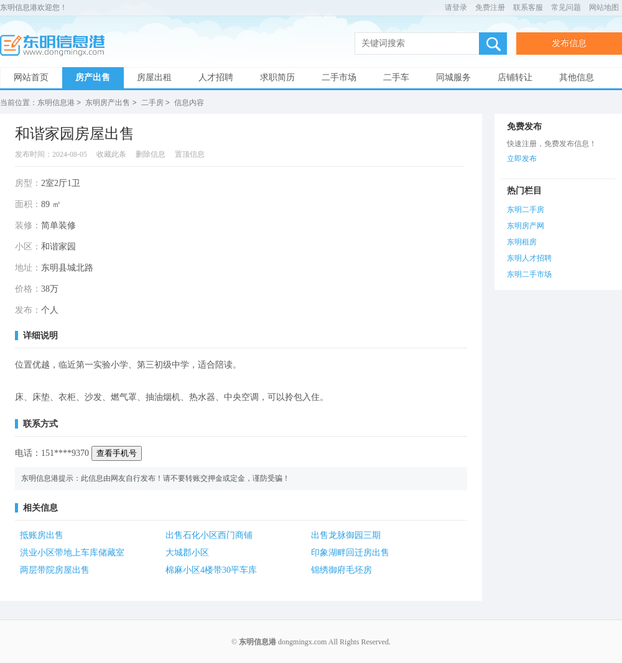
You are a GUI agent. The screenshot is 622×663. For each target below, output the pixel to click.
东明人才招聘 (529, 257)
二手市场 (339, 77)
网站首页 (31, 77)
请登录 (456, 7)
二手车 (396, 77)
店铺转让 (515, 77)
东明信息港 (56, 46)
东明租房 (522, 241)
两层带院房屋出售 (55, 569)
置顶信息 (190, 153)
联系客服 (528, 7)
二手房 (152, 102)
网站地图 (604, 7)
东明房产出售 (107, 102)
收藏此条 (111, 153)
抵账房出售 (41, 534)
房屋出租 (154, 77)
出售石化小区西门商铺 (209, 534)
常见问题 (566, 7)
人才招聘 (215, 77)
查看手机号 (116, 452)
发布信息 (569, 43)
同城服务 (453, 77)
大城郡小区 (187, 552)
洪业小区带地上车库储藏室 (72, 552)
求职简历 (277, 77)
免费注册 (490, 7)
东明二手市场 (529, 273)
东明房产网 (525, 225)
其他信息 (576, 77)
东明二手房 (525, 209)
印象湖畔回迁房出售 (350, 552)
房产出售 (92, 77)
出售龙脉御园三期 (346, 534)
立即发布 (522, 158)
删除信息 (150, 153)
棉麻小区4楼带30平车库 (211, 569)
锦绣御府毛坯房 (341, 569)
